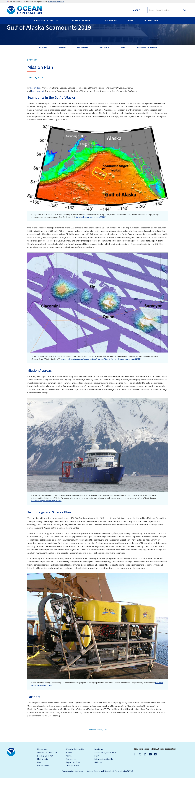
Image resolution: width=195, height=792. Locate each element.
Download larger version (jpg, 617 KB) (126, 373)
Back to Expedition (18, 31)
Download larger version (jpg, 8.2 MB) (46, 515)
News (39, 776)
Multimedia (42, 773)
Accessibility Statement (105, 766)
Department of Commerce (72, 785)
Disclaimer (99, 763)
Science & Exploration (47, 766)
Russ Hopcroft (37, 105)
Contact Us (71, 773)
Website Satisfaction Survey (75, 765)
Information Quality (103, 773)
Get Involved (43, 779)
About (69, 769)
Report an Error (73, 776)
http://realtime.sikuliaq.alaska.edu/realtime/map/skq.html (84, 373)
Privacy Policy (72, 779)
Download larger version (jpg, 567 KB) (91, 231)
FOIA (96, 769)
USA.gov (98, 776)
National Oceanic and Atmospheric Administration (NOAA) (110, 785)
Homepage (42, 763)
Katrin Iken (35, 102)
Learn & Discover (45, 769)
